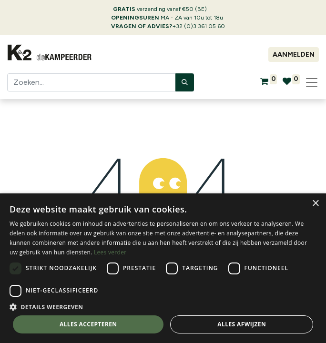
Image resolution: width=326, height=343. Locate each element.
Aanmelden (294, 54)
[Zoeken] (184, 82)
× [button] (315, 203)
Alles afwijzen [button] (241, 324)
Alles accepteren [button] (88, 324)
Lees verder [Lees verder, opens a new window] (110, 252)
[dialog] (163, 268)
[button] (163, 307)
